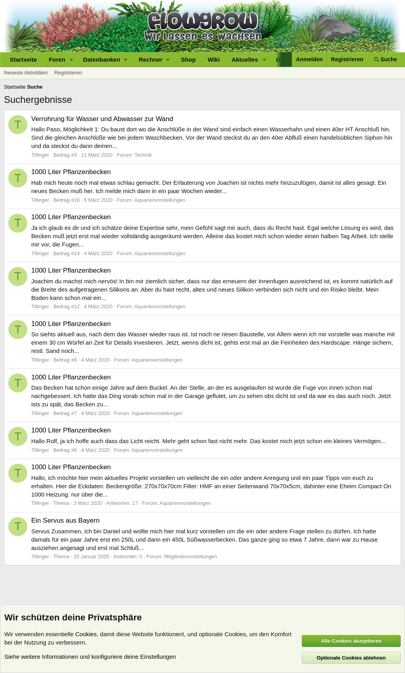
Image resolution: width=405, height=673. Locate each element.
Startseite (23, 59)
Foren (57, 59)
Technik (143, 155)
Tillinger (40, 155)
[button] (71, 59)
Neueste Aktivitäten (26, 73)
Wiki (214, 59)
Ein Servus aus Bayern (65, 520)
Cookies (86, 634)
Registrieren (68, 73)
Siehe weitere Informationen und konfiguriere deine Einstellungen (90, 656)
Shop (188, 59)
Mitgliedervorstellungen (190, 556)
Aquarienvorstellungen (159, 200)
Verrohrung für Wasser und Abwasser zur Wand (102, 119)
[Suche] (385, 59)
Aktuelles (245, 59)
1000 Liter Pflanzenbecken (71, 172)
